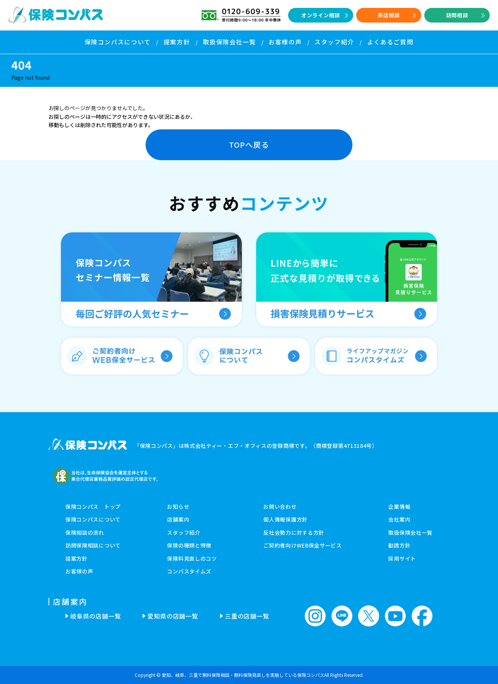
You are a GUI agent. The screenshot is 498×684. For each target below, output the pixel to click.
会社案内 (399, 519)
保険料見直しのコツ (192, 558)
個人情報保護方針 (285, 519)
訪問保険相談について (93, 545)
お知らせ (178, 506)
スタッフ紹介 (183, 532)
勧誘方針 (399, 545)
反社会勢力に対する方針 (293, 532)
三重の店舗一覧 (247, 615)
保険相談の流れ (84, 532)
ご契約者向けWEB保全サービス (302, 545)
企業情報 (399, 506)
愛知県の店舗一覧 (172, 615)
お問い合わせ (279, 506)
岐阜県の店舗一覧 (95, 615)
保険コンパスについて (93, 519)
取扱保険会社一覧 (410, 532)
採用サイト (402, 558)
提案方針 (76, 558)
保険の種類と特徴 (189, 545)
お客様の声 (79, 571)
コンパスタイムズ (189, 571)
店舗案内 (178, 519)
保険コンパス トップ (93, 506)
